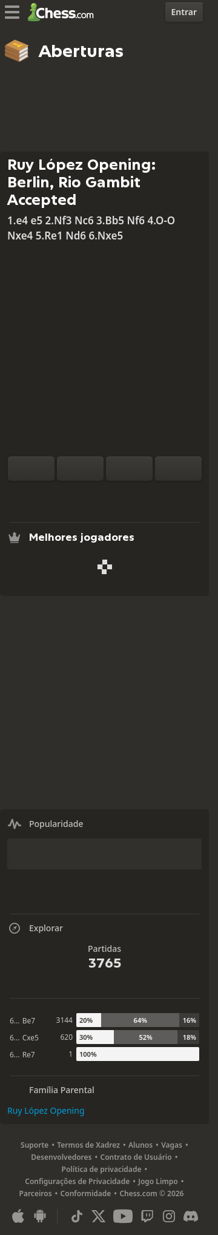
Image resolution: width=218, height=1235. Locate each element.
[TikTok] (77, 1216)
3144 (64, 1020)
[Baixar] (124, 495)
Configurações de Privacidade (77, 1181)
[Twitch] (147, 1216)
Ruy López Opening (46, 1110)
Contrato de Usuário (135, 1157)
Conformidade (86, 1193)
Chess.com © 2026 (151, 1193)
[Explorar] (104, 495)
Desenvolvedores (61, 1157)
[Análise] (85, 495)
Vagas (171, 1145)
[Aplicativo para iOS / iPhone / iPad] (18, 1216)
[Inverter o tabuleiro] (31, 469)
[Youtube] (123, 1216)
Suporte (34, 1145)
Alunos (140, 1145)
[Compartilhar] (143, 495)
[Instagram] (169, 1216)
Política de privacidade (102, 1169)
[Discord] (190, 1216)
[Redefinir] (80, 469)
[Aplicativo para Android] (40, 1216)
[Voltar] (129, 469)
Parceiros (35, 1193)
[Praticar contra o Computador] (66, 495)
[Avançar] (178, 469)
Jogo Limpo (158, 1181)
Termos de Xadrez (88, 1145)
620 (66, 1037)
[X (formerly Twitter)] (98, 1216)
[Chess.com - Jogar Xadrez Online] (64, 12)
